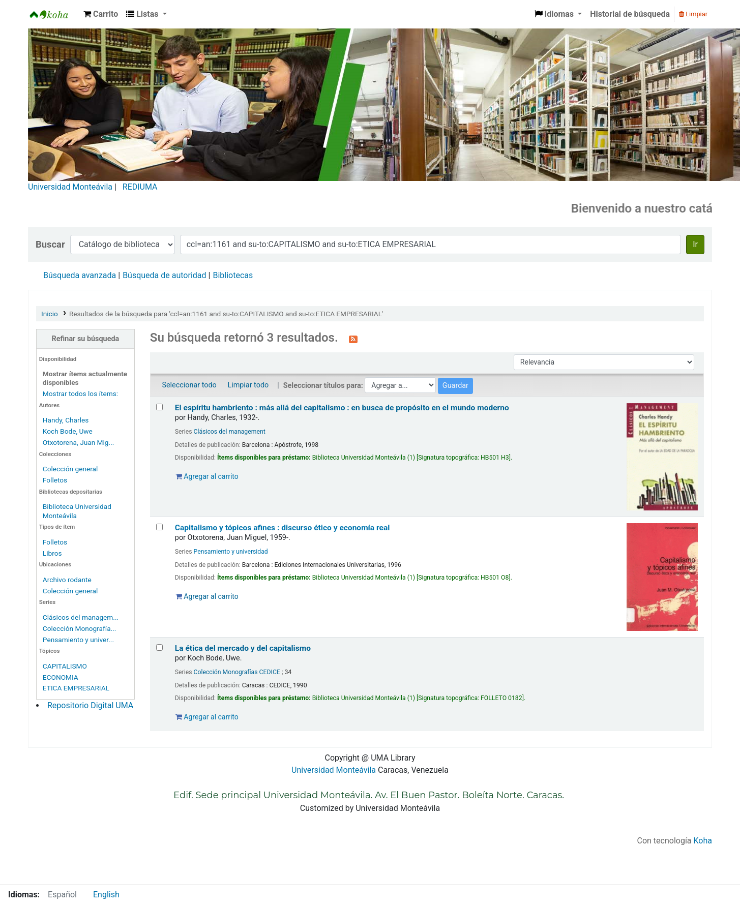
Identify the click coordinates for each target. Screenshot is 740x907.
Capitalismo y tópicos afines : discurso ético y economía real (282, 527)
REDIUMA (140, 187)
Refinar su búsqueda (86, 339)
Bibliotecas (233, 275)
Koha (703, 840)
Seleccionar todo (189, 385)
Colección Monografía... (79, 628)
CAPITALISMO (65, 666)
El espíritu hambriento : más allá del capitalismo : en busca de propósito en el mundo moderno (342, 407)
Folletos (55, 480)
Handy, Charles (65, 420)
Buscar (50, 244)
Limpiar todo (248, 385)
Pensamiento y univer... (78, 640)
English (106, 894)
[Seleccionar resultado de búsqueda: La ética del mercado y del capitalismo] (159, 647)
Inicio (49, 314)
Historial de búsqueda (630, 14)
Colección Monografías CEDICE (237, 672)
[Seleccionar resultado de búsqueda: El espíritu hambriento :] (159, 407)
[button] (100, 14)
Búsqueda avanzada (79, 275)
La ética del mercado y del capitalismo (243, 648)
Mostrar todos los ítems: (80, 393)
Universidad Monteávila (70, 187)
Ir (695, 244)
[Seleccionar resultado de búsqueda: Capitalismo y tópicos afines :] (159, 527)
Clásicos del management (229, 431)
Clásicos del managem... (81, 617)
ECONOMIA (60, 677)
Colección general (70, 469)
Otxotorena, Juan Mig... (78, 442)
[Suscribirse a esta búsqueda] (353, 338)
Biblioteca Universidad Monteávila (53, 14)
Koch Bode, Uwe (68, 431)
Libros (52, 553)
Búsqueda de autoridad (164, 275)
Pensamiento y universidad (231, 551)
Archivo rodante (67, 580)
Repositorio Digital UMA (90, 705)
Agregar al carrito (207, 476)
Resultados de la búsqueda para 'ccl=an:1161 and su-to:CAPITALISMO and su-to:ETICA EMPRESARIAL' (226, 314)
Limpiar (693, 14)
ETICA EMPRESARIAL (76, 688)
